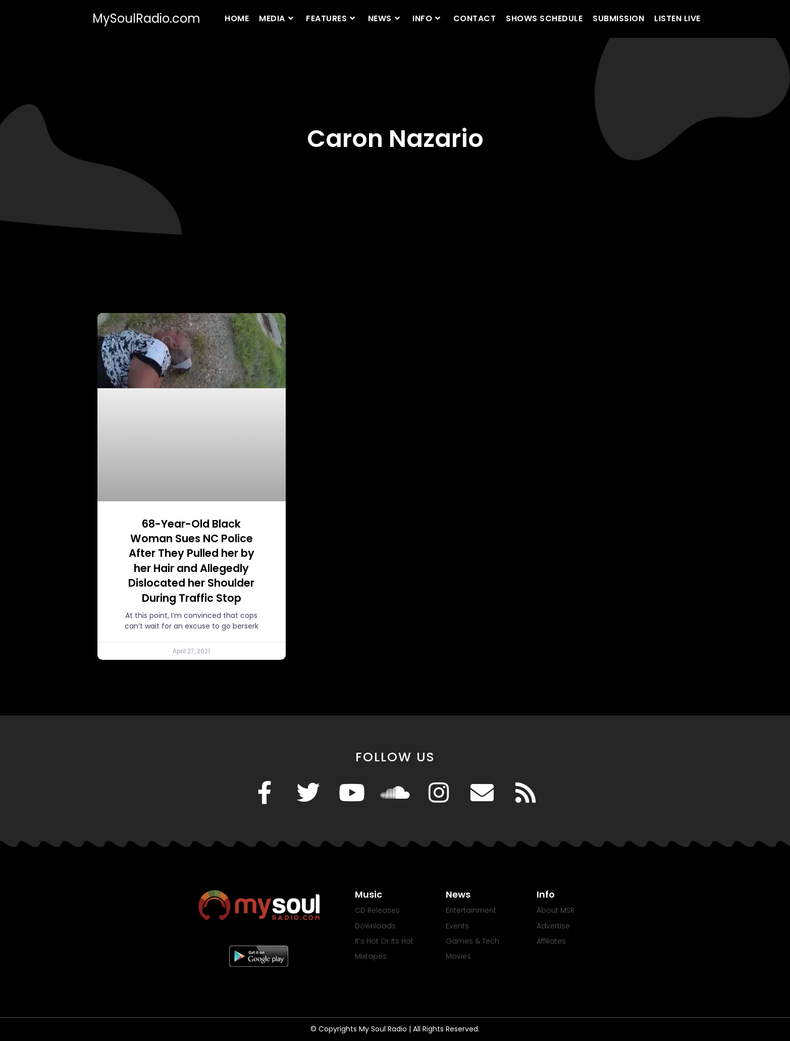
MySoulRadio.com (146, 18)
